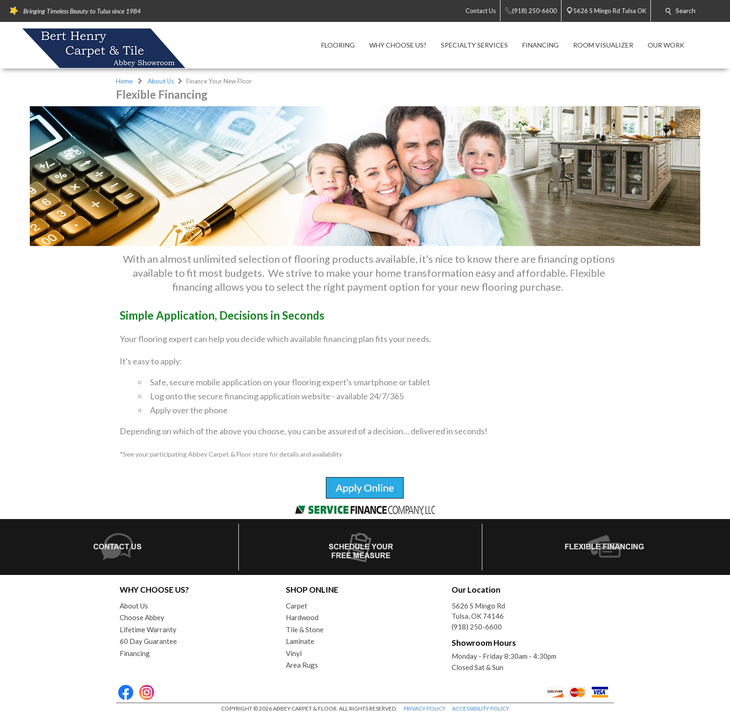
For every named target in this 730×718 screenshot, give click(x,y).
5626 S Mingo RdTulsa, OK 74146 (478, 611)
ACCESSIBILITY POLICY (480, 708)
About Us (161, 81)
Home (124, 81)
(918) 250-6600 (477, 626)
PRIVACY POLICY (425, 708)
